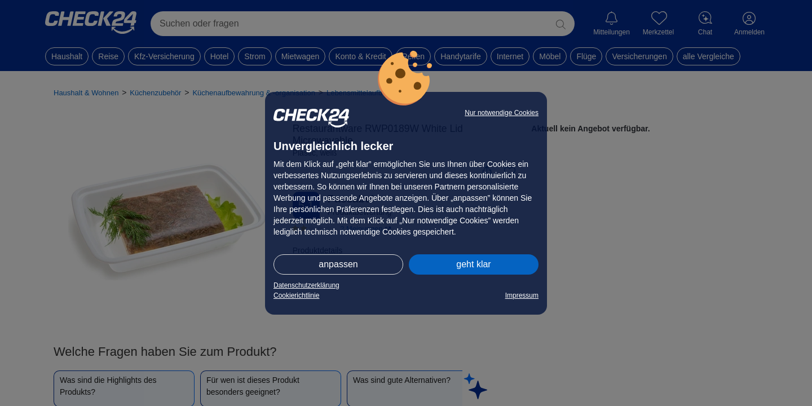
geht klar (473, 264)
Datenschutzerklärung (306, 285)
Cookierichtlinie (296, 295)
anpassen (338, 264)
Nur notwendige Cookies (502, 113)
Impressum (522, 295)
